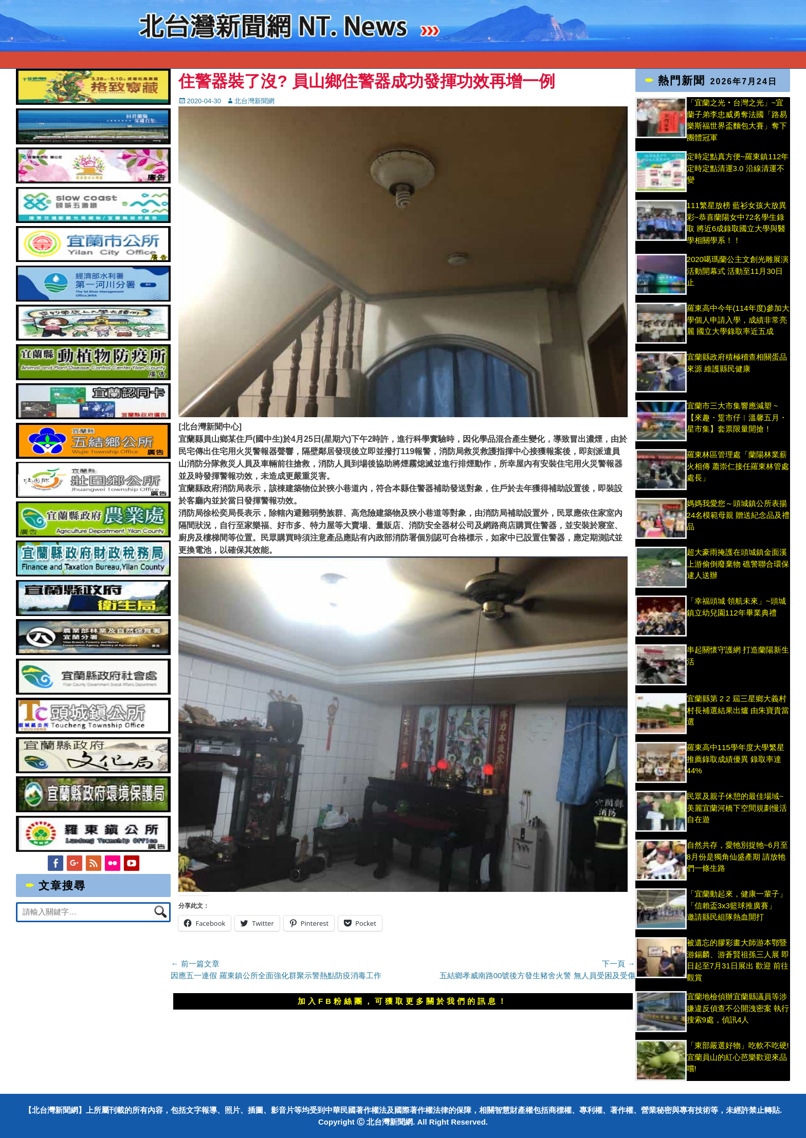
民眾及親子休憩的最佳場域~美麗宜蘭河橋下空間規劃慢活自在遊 (737, 808)
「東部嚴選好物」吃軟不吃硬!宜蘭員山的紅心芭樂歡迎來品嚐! (738, 1057)
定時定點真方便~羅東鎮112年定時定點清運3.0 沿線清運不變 (738, 168)
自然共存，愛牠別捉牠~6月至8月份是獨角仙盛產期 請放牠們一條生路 (737, 856)
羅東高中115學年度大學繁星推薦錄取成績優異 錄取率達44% (735, 759)
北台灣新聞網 (254, 101)
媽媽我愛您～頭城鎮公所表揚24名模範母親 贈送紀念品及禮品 (738, 515)
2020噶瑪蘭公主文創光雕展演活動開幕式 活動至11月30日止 (738, 271)
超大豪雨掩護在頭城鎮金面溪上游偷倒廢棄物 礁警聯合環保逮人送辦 (738, 564)
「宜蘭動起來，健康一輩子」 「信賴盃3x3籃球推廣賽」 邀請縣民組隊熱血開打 (737, 905)
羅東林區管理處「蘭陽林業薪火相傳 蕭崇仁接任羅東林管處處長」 (738, 466)
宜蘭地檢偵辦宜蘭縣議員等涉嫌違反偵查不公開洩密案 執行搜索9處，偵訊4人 (738, 1008)
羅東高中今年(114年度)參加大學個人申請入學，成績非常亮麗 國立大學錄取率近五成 (738, 319)
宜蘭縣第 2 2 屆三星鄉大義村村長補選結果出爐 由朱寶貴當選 (738, 710)
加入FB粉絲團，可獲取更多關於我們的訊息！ (403, 1001)
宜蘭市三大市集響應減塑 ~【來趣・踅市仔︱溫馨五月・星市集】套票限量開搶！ (737, 417)
